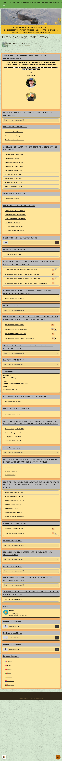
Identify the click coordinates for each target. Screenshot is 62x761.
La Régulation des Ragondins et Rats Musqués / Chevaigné (22, 278)
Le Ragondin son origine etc (13, 254)
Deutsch (8, 676)
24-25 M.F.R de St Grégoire (13, 504)
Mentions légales (24, 698)
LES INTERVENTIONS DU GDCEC (14, 226)
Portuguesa (9, 684)
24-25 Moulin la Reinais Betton (14, 512)
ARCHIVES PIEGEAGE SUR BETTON (14, 324)
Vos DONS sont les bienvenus (13, 170)
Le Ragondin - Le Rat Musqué (13, 436)
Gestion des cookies (37, 698)
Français (8, 661)
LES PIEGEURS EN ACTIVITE (12, 222)
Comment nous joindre (12, 198)
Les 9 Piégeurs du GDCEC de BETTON (23, 43)
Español (8, 668)
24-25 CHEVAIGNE (10, 474)
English (8, 665)
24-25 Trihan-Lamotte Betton (14, 496)
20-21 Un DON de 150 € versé (13, 186)
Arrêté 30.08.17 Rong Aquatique (14, 298)
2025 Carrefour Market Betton (14, 162)
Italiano (8, 672)
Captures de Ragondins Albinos (14, 432)
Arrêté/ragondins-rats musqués (14, 139)
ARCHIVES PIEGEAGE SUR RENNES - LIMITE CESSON (19, 338)
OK (57, 242)
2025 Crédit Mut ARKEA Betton (14, 166)
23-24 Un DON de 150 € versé (13, 178)
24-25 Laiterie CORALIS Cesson (14, 492)
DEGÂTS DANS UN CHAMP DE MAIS (14, 230)
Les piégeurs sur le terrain (12, 413)
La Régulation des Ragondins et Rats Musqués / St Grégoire (22, 274)
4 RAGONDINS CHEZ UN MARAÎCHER (15, 210)
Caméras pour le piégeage (12, 135)
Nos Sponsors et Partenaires (13, 599)
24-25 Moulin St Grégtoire (12, 508)
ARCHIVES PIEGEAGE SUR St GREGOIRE (16, 329)
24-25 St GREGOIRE (11, 470)
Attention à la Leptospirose (13, 401)
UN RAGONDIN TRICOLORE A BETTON (15, 218)
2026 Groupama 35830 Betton (14, 154)
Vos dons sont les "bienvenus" (14, 131)
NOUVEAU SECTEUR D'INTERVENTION (15, 214)
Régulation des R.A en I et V (13, 440)
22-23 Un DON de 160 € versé (13, 182)
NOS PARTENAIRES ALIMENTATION (14, 533)
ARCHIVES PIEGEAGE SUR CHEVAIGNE (15, 333)
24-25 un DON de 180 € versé (13, 174)
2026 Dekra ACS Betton (12, 158)
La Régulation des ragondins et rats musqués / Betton (21, 269)
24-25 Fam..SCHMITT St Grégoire (14, 516)
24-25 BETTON (9, 466)
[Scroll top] (58, 757)
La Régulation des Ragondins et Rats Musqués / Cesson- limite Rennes (26, 283)
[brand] (31, 2)
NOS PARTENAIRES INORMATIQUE (14, 528)
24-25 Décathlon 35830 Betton (14, 500)
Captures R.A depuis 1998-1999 (14, 428)
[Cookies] (4, 757)
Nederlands (9, 680)
